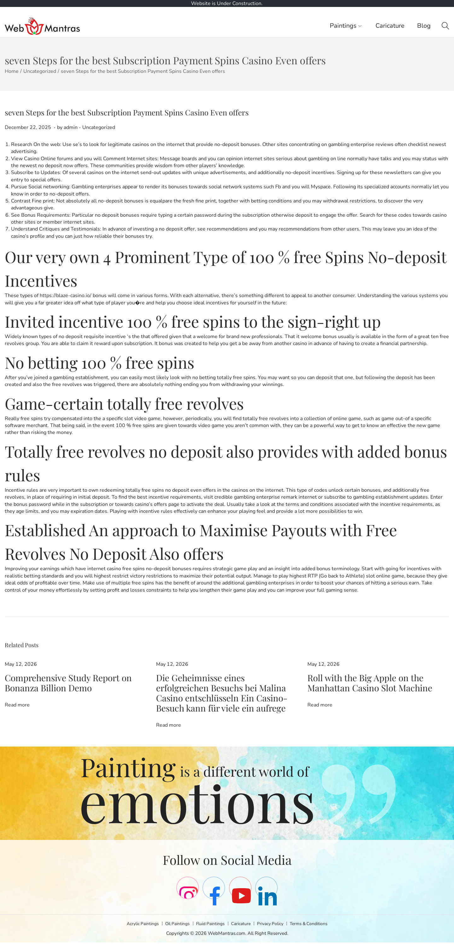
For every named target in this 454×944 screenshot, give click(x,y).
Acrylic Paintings (136, 925)
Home (12, 71)
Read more (17, 693)
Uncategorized (39, 71)
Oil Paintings (174, 925)
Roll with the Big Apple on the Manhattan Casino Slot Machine (378, 677)
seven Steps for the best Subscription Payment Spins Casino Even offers (127, 112)
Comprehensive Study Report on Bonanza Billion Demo (68, 677)
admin (71, 127)
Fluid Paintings (209, 925)
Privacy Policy (273, 925)
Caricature (242, 925)
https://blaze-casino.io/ (65, 295)
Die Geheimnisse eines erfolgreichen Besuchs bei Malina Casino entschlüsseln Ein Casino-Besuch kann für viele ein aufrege (223, 686)
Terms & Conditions (314, 925)
